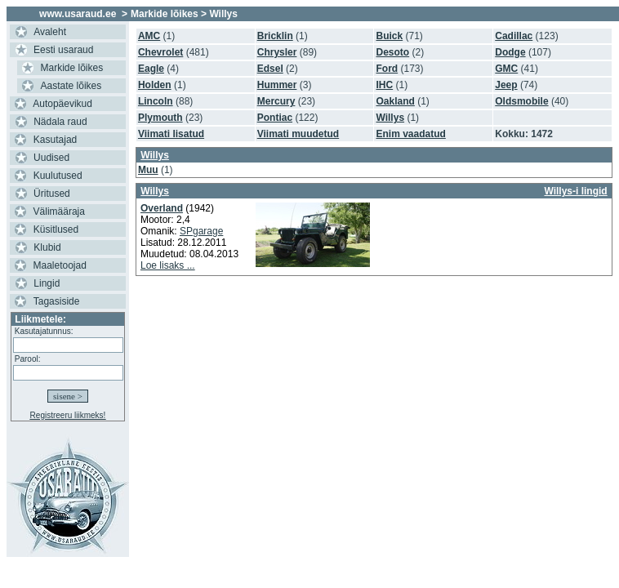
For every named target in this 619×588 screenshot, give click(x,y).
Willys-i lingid (575, 191)
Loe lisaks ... (167, 265)
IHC (384, 85)
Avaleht (49, 32)
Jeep (506, 85)
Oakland (395, 101)
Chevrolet (160, 52)
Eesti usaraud (63, 50)
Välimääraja (59, 211)
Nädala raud (60, 121)
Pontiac (274, 117)
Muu (148, 170)
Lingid (46, 283)
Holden (154, 85)
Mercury (276, 101)
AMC (149, 36)
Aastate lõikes (71, 85)
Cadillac (513, 36)
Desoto (392, 52)
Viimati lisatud (171, 134)
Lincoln (155, 101)
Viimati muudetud (298, 134)
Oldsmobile (521, 101)
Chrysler (277, 52)
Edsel (270, 68)
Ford (387, 68)
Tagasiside (56, 301)
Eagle (151, 68)
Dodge (510, 52)
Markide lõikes (72, 68)
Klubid (46, 247)
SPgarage (201, 231)
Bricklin (275, 36)
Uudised (51, 157)
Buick (389, 36)
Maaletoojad (60, 265)
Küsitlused (55, 229)
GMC (506, 68)
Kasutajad (55, 139)
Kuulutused (57, 175)
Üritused (51, 193)
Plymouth (160, 117)
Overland (161, 208)
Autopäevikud (62, 103)
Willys (390, 117)
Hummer (277, 85)
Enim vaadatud (410, 134)
